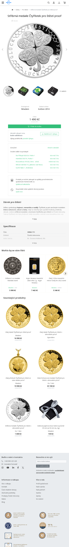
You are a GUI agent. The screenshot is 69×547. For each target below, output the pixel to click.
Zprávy (38, 496)
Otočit (15, 22)
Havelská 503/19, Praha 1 (24, 159)
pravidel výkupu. (28, 138)
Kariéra (38, 493)
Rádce (4, 499)
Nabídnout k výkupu (49, 134)
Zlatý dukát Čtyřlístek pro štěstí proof (18, 332)
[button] (7, 49)
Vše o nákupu (6, 484)
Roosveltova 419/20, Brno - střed (27, 162)
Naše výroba (40, 487)
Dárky (18, 10)
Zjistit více (19, 192)
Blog (3, 502)
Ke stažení (39, 499)
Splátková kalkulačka (23, 184)
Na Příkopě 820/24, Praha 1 (25, 155)
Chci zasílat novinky (43, 466)
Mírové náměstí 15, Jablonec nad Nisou (29, 165)
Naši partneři (40, 490)
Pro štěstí (25, 10)
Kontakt (4, 487)
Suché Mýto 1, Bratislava (24, 168)
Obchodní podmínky (8, 493)
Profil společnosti (42, 484)
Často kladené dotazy (9, 490)
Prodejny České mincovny (10, 496)
